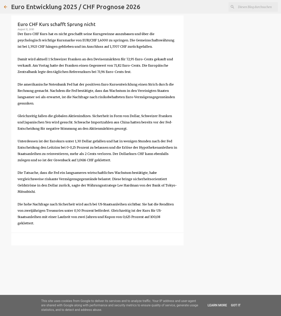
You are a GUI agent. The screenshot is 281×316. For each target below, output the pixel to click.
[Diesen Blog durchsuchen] (257, 7)
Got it (236, 305)
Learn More (217, 305)
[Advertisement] (97, 279)
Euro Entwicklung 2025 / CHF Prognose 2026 (75, 6)
